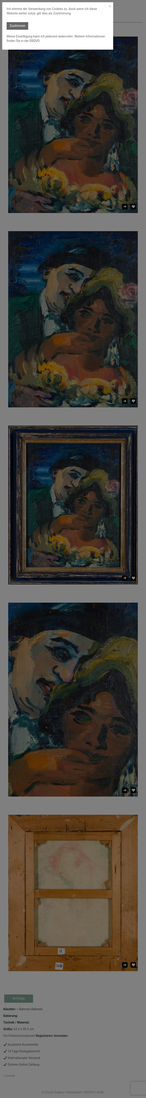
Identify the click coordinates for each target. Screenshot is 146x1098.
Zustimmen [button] (17, 25)
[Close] (110, 6)
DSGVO (34, 41)
